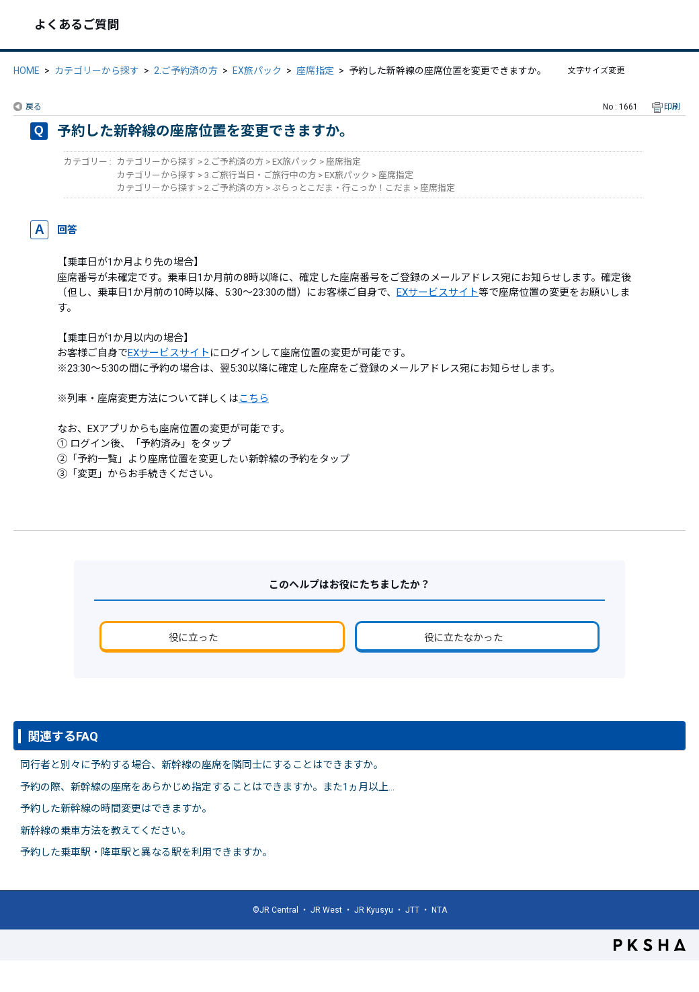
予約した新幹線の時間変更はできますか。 (116, 808)
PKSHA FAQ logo (650, 945)
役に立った (193, 638)
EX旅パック (257, 70)
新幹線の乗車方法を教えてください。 (105, 831)
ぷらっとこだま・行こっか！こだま (341, 188)
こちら (254, 398)
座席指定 (315, 70)
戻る (34, 107)
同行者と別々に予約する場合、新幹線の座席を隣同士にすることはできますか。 (201, 765)
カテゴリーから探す (96, 70)
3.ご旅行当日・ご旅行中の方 (260, 175)
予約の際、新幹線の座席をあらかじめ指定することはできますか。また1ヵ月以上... (207, 787)
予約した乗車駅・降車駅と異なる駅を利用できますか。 (146, 852)
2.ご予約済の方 (186, 70)
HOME (26, 70)
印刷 (672, 107)
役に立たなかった (463, 638)
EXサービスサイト (438, 292)
